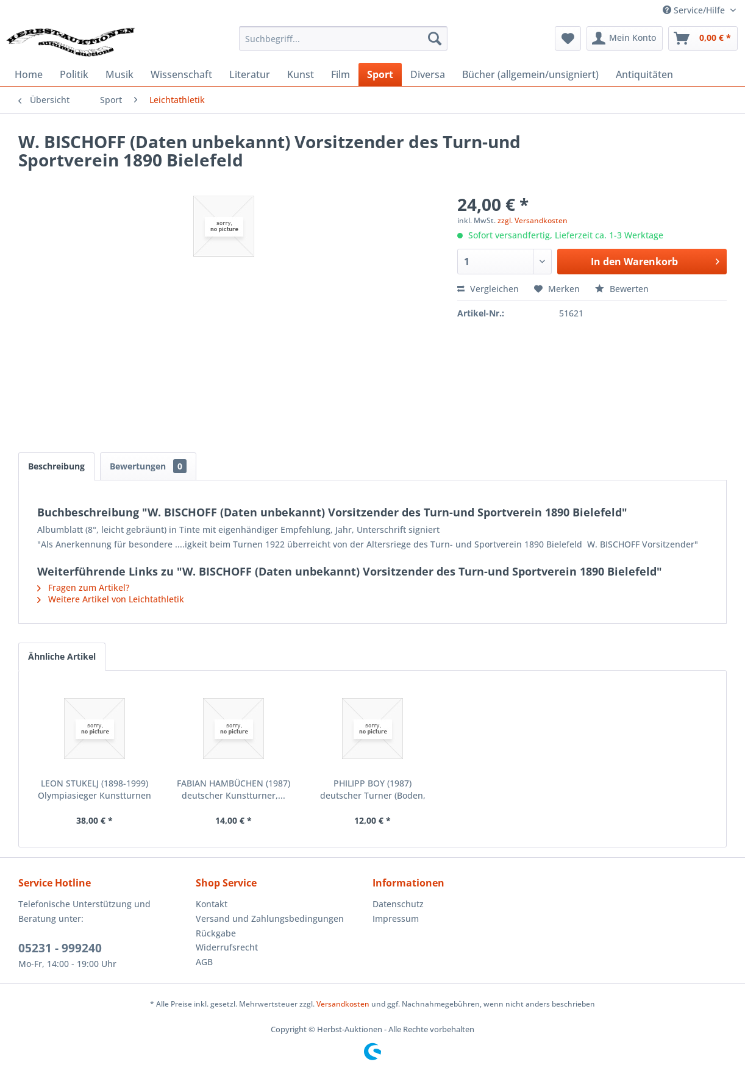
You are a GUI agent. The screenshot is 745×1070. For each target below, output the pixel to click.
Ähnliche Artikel (62, 656)
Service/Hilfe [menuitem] (695, 10)
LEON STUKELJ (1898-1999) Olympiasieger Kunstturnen (94, 789)
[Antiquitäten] (644, 74)
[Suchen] (434, 38)
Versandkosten (342, 1004)
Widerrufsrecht (227, 947)
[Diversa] (428, 74)
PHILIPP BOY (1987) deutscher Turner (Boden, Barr (373, 789)
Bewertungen (148, 466)
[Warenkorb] (703, 38)
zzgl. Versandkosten (532, 220)
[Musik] (119, 74)
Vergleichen (488, 288)
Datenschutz (398, 904)
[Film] (340, 74)
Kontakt (211, 904)
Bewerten (622, 288)
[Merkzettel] (568, 38)
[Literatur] (250, 74)
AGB (204, 962)
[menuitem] (343, 38)
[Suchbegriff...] (343, 38)
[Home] (28, 74)
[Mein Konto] (624, 38)
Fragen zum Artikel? (83, 587)
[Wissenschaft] (181, 74)
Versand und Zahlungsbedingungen (270, 918)
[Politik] (74, 74)
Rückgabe (216, 933)
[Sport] (380, 74)
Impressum (395, 918)
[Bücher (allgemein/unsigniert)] (530, 74)
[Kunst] (301, 74)
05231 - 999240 (60, 948)
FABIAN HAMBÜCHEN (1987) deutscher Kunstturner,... (233, 789)
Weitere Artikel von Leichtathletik (110, 599)
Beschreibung (56, 466)
